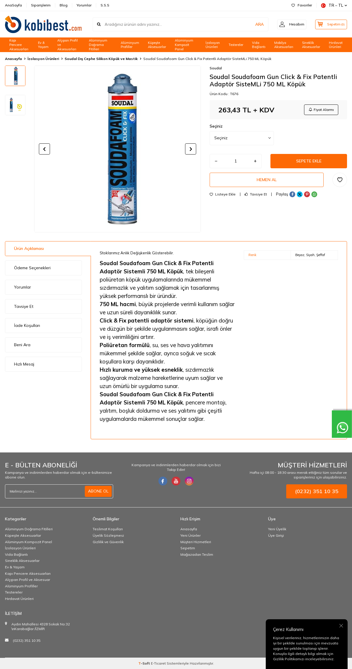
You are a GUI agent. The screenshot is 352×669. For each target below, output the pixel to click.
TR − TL (334, 5)
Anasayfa (13, 58)
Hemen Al (267, 180)
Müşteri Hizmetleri (195, 542)
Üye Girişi (276, 535)
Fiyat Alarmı (321, 109)
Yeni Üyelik (277, 529)
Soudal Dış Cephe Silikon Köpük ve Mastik (101, 58)
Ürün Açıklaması (29, 248)
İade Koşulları (27, 325)
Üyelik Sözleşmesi (108, 535)
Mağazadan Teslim (196, 554)
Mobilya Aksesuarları (283, 45)
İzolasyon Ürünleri (213, 45)
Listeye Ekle (223, 195)
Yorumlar (84, 5)
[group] (117, 149)
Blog (64, 5)
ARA (255, 24)
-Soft (144, 663)
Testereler (236, 45)
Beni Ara (22, 344)
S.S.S (105, 5)
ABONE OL (98, 491)
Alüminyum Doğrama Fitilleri (98, 45)
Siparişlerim (41, 5)
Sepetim (187, 548)
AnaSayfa (13, 5)
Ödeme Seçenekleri (32, 267)
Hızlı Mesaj (24, 364)
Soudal (216, 68)
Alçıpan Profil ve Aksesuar (27, 579)
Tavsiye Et (256, 195)
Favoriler (301, 5)
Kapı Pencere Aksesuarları (18, 45)
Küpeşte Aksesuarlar (157, 45)
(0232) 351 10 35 (26, 640)
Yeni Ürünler (190, 535)
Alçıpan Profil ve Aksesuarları (67, 45)
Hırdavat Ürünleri (336, 45)
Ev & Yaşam (43, 45)
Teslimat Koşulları (108, 529)
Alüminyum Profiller (130, 45)
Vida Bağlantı (258, 45)
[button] (44, 149)
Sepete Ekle (309, 161)
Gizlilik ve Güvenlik (108, 542)
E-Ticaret (158, 663)
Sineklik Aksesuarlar (311, 45)
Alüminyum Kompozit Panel (184, 45)
